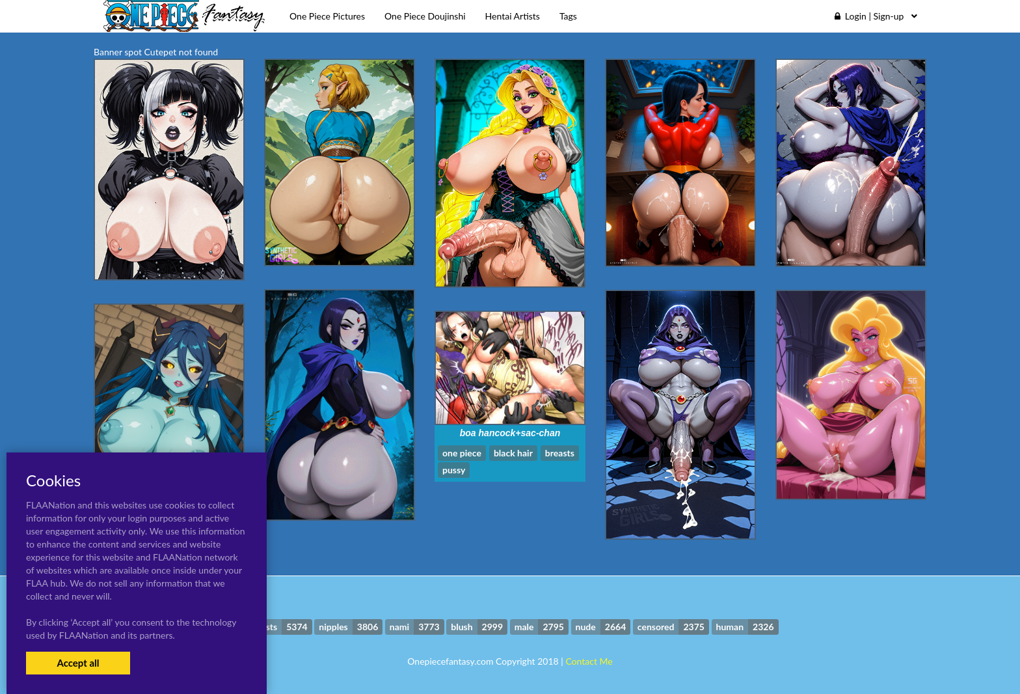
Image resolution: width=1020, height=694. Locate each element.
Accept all (78, 663)
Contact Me (588, 661)
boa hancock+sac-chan (510, 433)
